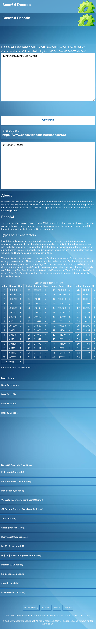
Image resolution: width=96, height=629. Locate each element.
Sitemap (46, 607)
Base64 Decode (16, 5)
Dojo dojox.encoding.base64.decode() (21, 555)
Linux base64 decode (12, 574)
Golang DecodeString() (13, 527)
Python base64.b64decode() (16, 481)
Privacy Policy (31, 607)
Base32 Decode (9, 413)
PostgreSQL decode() (12, 564)
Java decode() (8, 518)
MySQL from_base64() (13, 546)
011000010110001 (48, 165)
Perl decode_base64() (13, 490)
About (57, 607)
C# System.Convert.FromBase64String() (22, 509)
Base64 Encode (16, 18)
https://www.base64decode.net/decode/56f (34, 135)
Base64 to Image (10, 385)
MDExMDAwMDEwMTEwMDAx (48, 77)
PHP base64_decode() (13, 472)
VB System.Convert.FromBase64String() (22, 500)
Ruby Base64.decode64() (14, 537)
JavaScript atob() (10, 583)
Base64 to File (8, 394)
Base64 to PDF (9, 403)
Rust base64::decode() (13, 592)
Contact (68, 607)
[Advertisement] (48, 35)
